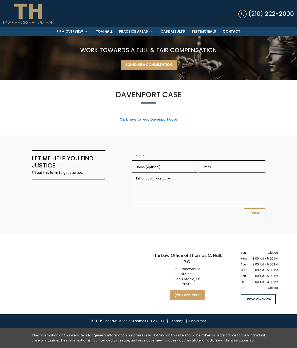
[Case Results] (173, 31)
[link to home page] (29, 13)
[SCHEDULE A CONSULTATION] (149, 65)
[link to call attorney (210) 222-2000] (266, 13)
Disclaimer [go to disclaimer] (197, 321)
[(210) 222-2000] (187, 295)
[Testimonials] (204, 31)
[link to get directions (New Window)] (187, 277)
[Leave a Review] (258, 299)
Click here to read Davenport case (148, 119)
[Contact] (231, 31)
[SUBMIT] (254, 213)
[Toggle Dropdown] (87, 31)
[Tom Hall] (104, 31)
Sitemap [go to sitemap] (177, 321)
